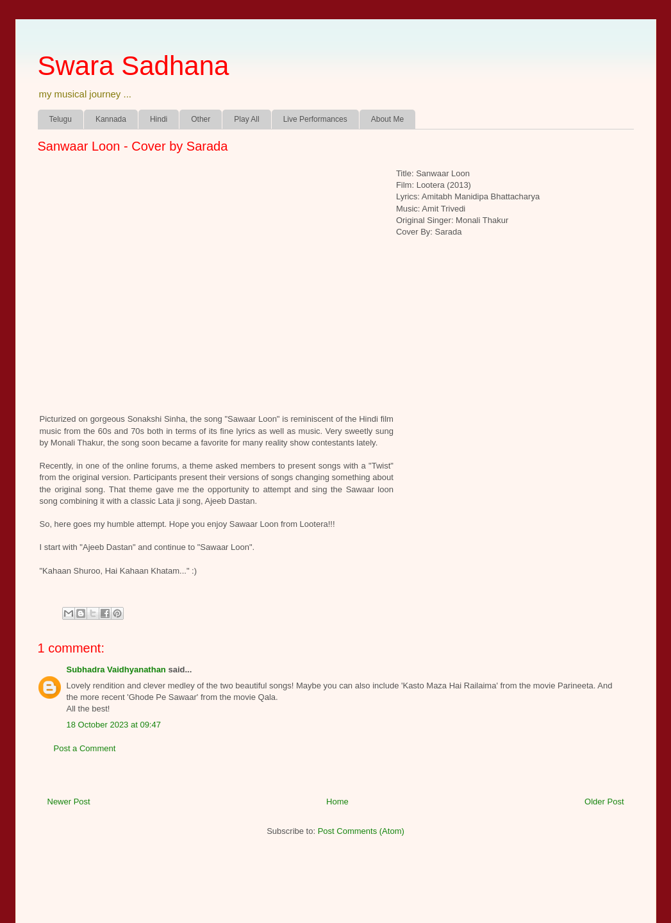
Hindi (158, 119)
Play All (246, 119)
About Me (387, 119)
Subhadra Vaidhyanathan (116, 669)
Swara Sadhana (133, 66)
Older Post (604, 801)
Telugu (60, 119)
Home (337, 801)
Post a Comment (85, 748)
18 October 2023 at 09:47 (114, 724)
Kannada (110, 119)
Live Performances (315, 119)
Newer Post (68, 801)
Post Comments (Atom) (361, 831)
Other (200, 119)
